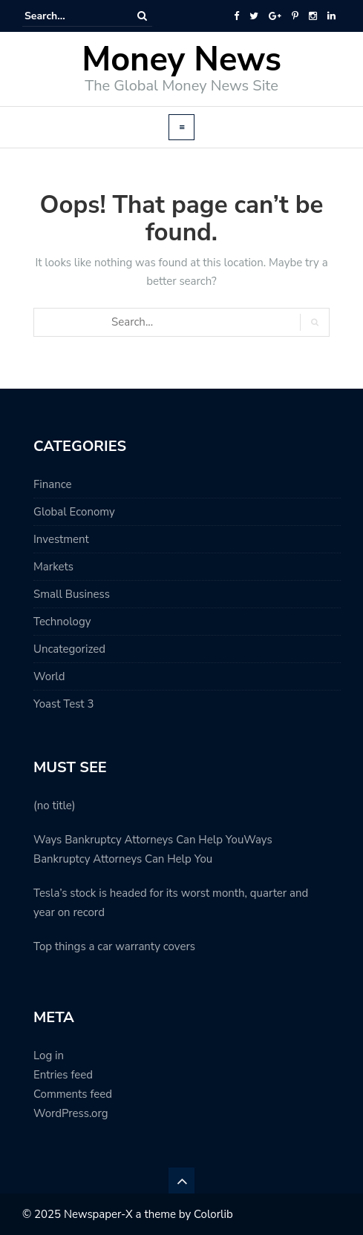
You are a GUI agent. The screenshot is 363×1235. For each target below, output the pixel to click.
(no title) (54, 805)
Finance (52, 484)
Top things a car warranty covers (114, 946)
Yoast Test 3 (63, 703)
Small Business (71, 594)
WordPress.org (70, 1113)
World (49, 676)
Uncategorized (69, 649)
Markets (53, 566)
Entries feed (63, 1074)
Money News (181, 59)
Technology (62, 621)
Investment (61, 539)
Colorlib (213, 1214)
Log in (48, 1055)
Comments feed (72, 1094)
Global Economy (74, 511)
